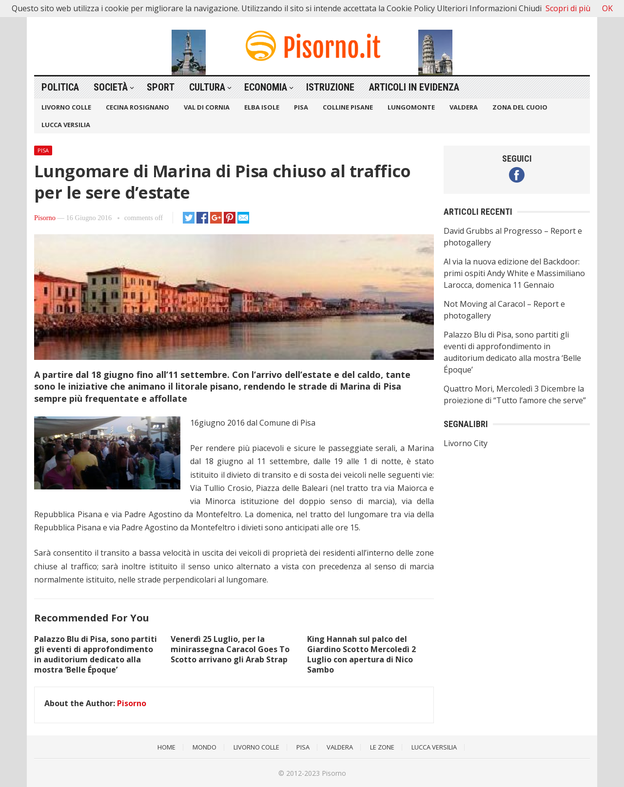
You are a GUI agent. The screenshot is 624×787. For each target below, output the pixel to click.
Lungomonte (411, 107)
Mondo (204, 747)
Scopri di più (568, 8)
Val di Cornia (207, 107)
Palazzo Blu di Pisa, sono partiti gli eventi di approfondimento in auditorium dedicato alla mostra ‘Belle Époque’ (95, 654)
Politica (60, 87)
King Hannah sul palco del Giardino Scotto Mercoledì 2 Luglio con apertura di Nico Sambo (361, 654)
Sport (161, 87)
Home (166, 747)
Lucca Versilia (65, 124)
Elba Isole (261, 107)
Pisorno (45, 218)
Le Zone (382, 747)
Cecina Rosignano (137, 107)
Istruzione (330, 87)
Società (111, 87)
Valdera (463, 107)
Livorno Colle (66, 107)
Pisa (301, 107)
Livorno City (466, 443)
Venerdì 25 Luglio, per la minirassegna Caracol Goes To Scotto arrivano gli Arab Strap (230, 649)
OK (607, 8)
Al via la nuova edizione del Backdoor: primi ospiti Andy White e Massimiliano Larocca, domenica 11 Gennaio (514, 273)
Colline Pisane (348, 107)
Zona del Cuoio (519, 107)
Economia (265, 87)
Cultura (207, 87)
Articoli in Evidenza (414, 87)
